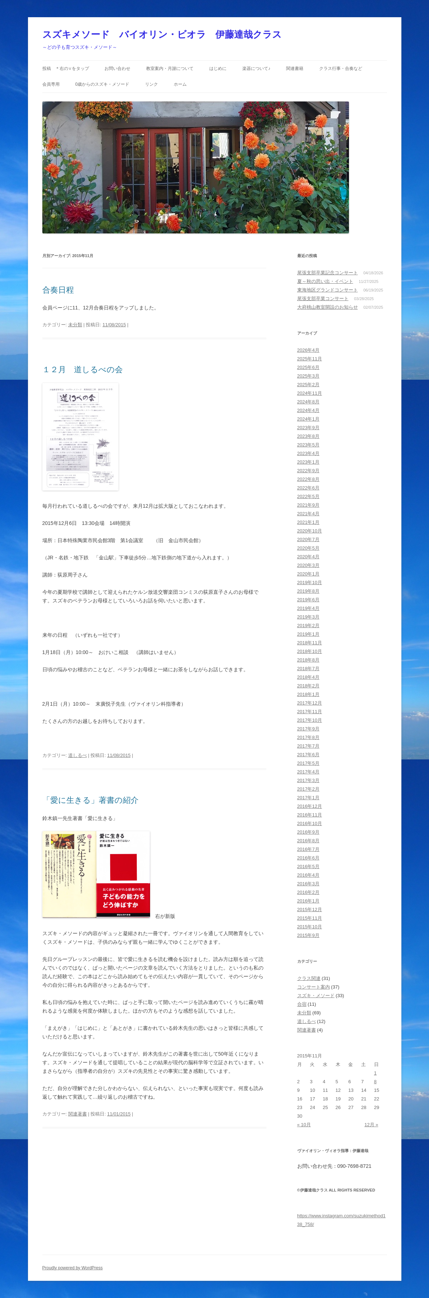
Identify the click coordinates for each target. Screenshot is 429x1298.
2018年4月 (308, 677)
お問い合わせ (117, 68)
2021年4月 (308, 513)
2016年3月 (308, 883)
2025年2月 (308, 384)
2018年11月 (309, 642)
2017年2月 (308, 789)
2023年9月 (308, 427)
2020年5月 (308, 548)
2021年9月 (308, 505)
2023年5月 (308, 444)
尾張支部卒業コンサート (323, 298)
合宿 (302, 1004)
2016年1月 (308, 901)
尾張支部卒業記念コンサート (327, 272)
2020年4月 (308, 556)
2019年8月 (308, 591)
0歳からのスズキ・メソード (102, 84)
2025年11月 (309, 358)
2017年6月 (308, 754)
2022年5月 (308, 496)
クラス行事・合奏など (340, 68)
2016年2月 (308, 892)
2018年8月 (308, 660)
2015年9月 (308, 935)
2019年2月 (308, 625)
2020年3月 (308, 565)
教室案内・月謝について (169, 68)
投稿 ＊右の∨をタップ (65, 68)
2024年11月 (309, 393)
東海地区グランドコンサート (327, 290)
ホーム (180, 84)
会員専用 (51, 84)
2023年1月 (308, 462)
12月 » (371, 1124)
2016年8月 (308, 840)
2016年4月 (308, 875)
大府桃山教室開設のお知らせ (327, 307)
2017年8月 (308, 737)
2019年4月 (308, 608)
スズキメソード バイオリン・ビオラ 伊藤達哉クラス (162, 34)
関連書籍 (294, 68)
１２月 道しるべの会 (82, 369)
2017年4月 (308, 771)
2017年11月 (309, 711)
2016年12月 (309, 806)
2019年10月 (309, 582)
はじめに (218, 68)
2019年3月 (308, 617)
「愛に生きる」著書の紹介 (90, 800)
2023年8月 (308, 436)
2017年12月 (309, 703)
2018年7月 (308, 668)
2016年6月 (308, 858)
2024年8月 (308, 401)
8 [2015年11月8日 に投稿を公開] (375, 1081)
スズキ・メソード (316, 995)
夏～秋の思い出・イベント (325, 281)
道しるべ (77, 755)
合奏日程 (58, 289)
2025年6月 (308, 367)
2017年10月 (309, 720)
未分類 (75, 324)
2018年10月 (309, 651)
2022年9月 (308, 470)
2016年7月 (308, 849)
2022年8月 (308, 479)
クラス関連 (309, 978)
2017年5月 (308, 763)
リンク (151, 84)
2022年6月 (308, 488)
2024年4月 (308, 410)
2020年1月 (308, 574)
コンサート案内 (313, 987)
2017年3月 (308, 780)
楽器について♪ (256, 68)
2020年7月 (308, 539)
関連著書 (77, 1114)
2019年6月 (308, 599)
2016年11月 (309, 815)
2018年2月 (308, 685)
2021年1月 (308, 522)
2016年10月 (309, 823)
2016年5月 (308, 866)
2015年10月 (309, 926)
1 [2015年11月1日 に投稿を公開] (375, 1073)
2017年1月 (308, 797)
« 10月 (304, 1124)
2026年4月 (308, 350)
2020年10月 (309, 531)
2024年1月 (308, 419)
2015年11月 (309, 918)
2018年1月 (308, 694)
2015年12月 (309, 909)
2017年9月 (308, 728)
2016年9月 (308, 832)
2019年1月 (308, 634)
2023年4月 (308, 453)
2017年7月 (308, 746)
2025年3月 (308, 376)
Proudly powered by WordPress (72, 1267)
